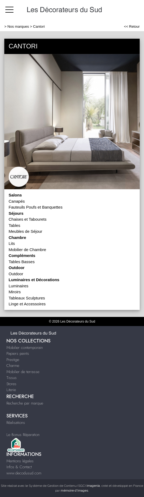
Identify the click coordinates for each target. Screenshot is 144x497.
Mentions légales (20, 461)
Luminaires (18, 286)
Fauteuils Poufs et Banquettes (35, 207)
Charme (12, 366)
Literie (11, 390)
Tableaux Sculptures (27, 298)
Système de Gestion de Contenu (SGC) (64, 486)
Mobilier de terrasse (22, 372)
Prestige (12, 360)
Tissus (11, 378)
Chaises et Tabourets (28, 219)
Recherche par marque (24, 403)
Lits (12, 243)
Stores (11, 384)
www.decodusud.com (23, 473)
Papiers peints (17, 353)
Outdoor (16, 273)
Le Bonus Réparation (23, 435)
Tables (14, 225)
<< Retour (132, 26)
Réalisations (15, 423)
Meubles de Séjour (25, 231)
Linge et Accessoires (27, 304)
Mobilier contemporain (24, 348)
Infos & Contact (19, 467)
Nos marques (18, 26)
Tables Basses (22, 261)
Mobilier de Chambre (27, 249)
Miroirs (15, 291)
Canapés (17, 201)
